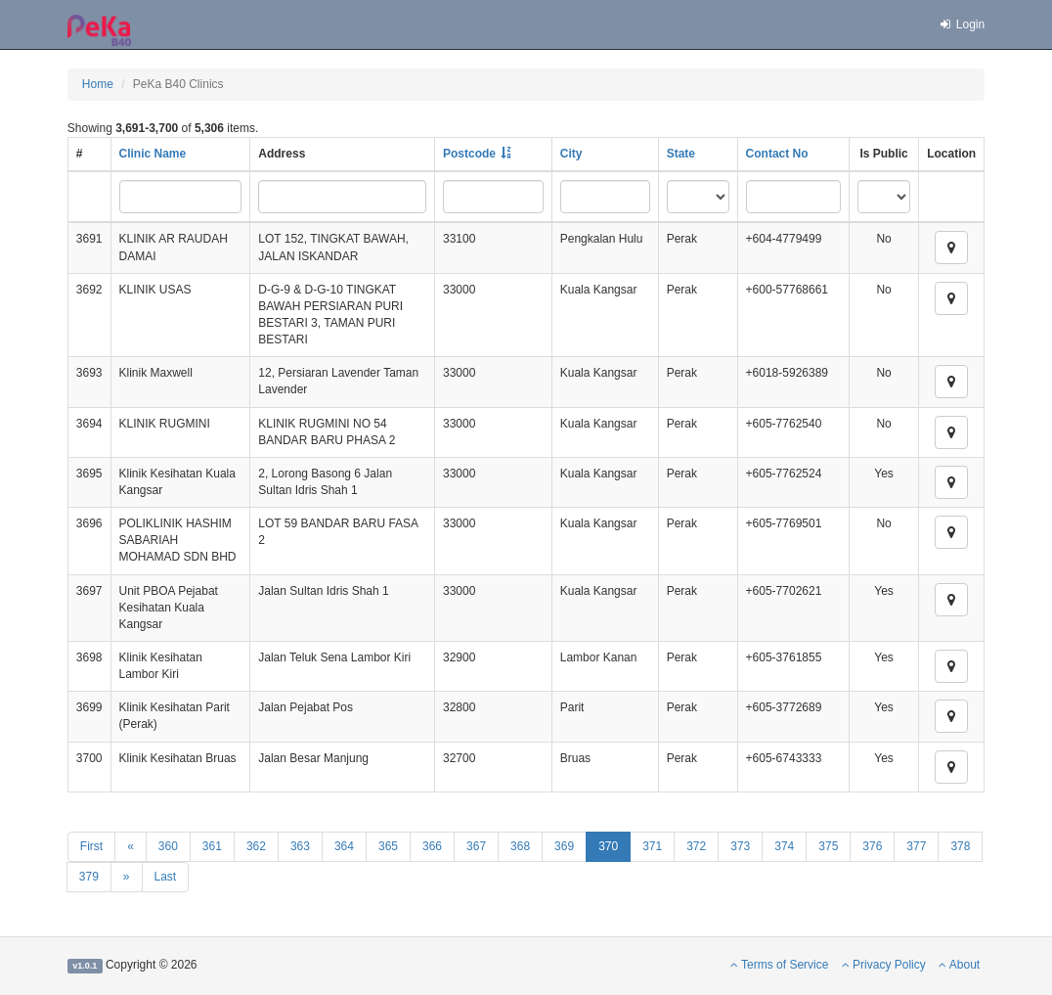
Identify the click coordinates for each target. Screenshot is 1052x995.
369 (564, 846)
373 (740, 846)
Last (165, 876)
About (959, 965)
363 (300, 846)
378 (960, 846)
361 (212, 846)
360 (168, 846)
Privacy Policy (884, 965)
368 (520, 846)
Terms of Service (779, 965)
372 (696, 846)
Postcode (469, 153)
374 (784, 846)
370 (608, 846)
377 (916, 846)
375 (828, 846)
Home (97, 84)
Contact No (777, 153)
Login (961, 24)
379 (89, 876)
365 (388, 846)
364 (344, 846)
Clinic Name (153, 153)
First (91, 846)
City (571, 153)
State (681, 153)
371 (652, 846)
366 (432, 846)
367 (476, 846)
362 (256, 846)
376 (872, 846)
